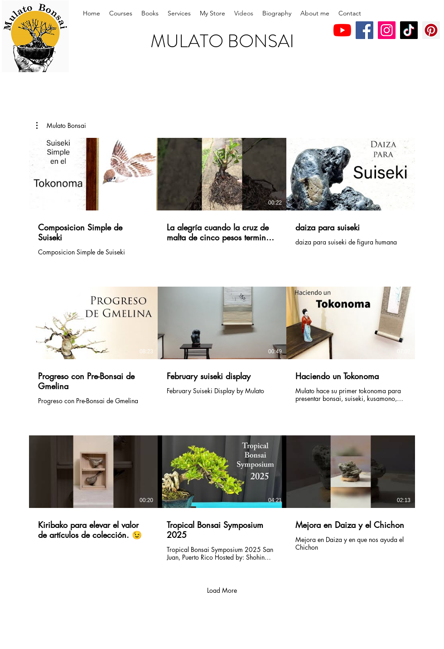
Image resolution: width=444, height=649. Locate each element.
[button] (61, 125)
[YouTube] (342, 30)
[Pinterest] (431, 30)
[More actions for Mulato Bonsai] (61, 125)
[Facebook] (364, 30)
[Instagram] (387, 30)
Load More (222, 590)
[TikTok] (409, 30)
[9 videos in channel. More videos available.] (222, 349)
